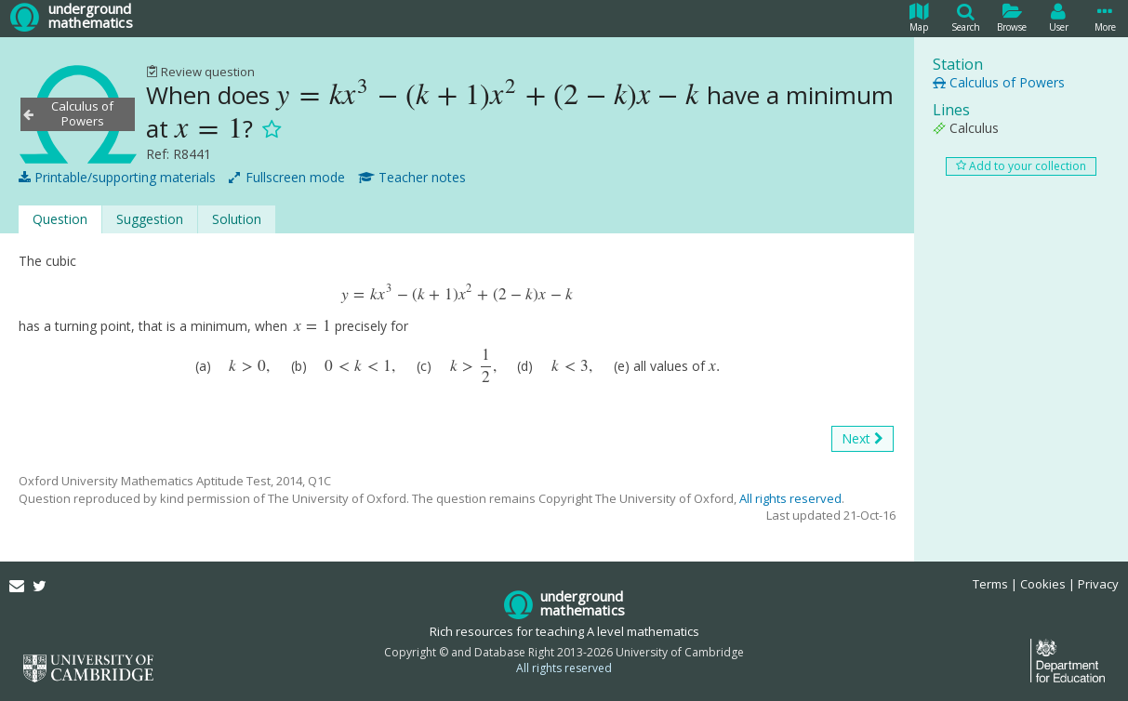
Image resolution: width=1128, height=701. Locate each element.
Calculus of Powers (999, 82)
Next (862, 439)
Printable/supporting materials (117, 177)
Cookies (1043, 583)
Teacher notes (412, 177)
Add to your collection (1021, 166)
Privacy (1098, 583)
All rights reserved (790, 498)
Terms (990, 583)
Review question (200, 71)
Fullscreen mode (287, 177)
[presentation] (488, 95)
